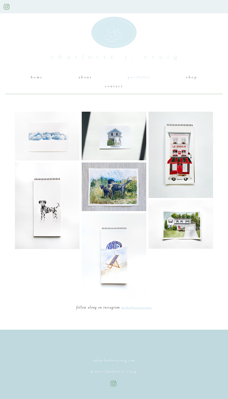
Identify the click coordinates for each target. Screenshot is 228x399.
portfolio (139, 77)
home (37, 77)
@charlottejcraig (136, 307)
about (85, 77)
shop (191, 77)
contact (114, 86)
